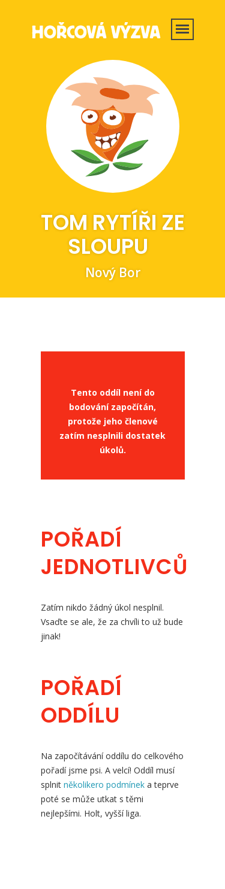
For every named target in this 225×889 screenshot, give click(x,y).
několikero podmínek (104, 784)
